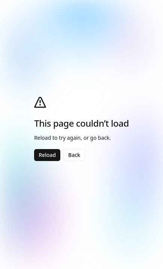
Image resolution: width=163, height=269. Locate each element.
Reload (47, 154)
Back (74, 154)
